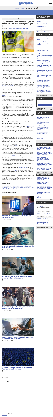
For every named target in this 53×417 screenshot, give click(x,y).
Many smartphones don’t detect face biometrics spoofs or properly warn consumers (44, 72)
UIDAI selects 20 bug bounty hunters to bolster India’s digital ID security (43, 82)
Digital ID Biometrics (42, 172)
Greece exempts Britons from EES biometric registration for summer (44, 77)
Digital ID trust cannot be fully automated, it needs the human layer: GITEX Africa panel (44, 153)
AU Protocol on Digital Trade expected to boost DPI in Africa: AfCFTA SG (44, 148)
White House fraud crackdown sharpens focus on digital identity (44, 43)
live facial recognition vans (7, 85)
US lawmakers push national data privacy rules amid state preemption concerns (44, 91)
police (13, 188)
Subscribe (22, 8)
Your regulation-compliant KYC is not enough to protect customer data (44, 122)
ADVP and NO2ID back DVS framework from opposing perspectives (18, 246)
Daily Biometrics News (42, 95)
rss (26, 8)
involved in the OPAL (23, 167)
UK (16, 188)
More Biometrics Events (42, 227)
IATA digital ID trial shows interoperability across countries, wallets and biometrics (17, 277)
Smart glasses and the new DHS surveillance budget (44, 47)
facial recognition (15, 187)
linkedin (29, 8)
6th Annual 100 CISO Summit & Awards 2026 (44, 206)
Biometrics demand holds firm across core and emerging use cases (16, 216)
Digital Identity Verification (43, 23)
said (19, 86)
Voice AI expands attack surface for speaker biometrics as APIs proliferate (44, 57)
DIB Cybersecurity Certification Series (44, 215)
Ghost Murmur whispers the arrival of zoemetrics (43, 133)
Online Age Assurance (42, 29)
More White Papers (41, 200)
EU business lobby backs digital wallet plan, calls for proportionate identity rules (17, 368)
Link (16, 18)
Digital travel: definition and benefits (43, 197)
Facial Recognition (19, 28)
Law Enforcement (26, 28)
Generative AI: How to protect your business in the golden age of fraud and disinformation (44, 187)
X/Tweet (11, 18)
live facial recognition (25, 187)
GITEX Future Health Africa (44, 219)
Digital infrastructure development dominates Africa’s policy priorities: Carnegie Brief (43, 159)
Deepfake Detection (41, 26)
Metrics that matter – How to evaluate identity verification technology (43, 192)
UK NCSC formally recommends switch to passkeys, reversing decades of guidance (17, 337)
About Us (17, 8)
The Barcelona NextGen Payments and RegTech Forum (44, 224)
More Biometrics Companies (41, 109)
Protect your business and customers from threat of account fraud (43, 178)
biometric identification (7, 186)
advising (16, 145)
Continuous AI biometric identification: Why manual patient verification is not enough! (43, 127)
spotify (37, 8)
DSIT (19, 62)
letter (13, 155)
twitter (32, 8)
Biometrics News (12, 28)
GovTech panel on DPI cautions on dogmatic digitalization (44, 169)
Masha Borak (16, 25)
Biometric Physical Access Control (43, 20)
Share (6, 18)
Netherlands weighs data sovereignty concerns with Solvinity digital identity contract (18, 307)
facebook (34, 8)
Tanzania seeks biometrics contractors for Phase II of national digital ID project (43, 62)
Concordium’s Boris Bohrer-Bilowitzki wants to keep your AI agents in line (44, 137)
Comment (21, 18)
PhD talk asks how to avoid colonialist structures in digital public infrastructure (44, 164)
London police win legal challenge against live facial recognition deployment (43, 52)
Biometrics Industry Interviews (41, 141)
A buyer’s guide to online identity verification (43, 183)
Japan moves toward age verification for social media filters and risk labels (43, 87)
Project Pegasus (14, 170)
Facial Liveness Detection (43, 31)
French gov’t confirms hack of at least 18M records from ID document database (44, 67)
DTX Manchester (44, 211)
